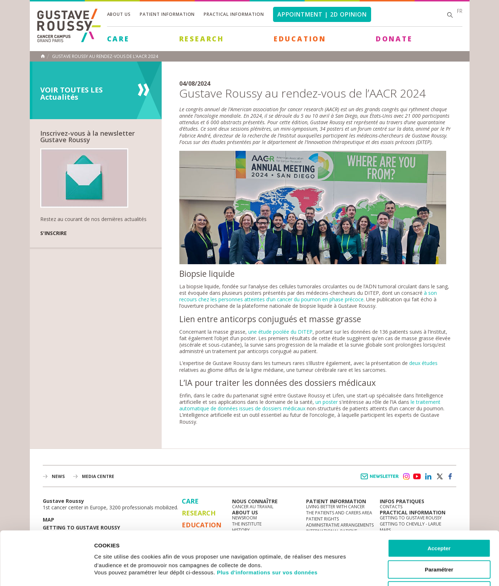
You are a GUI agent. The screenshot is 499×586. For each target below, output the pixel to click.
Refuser (439, 540)
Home (43, 56)
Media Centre (98, 476)
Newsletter (381, 480)
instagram (406, 477)
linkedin (428, 477)
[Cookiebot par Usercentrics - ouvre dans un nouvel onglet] (46, 572)
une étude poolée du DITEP (280, 331)
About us (119, 14)
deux (414, 363)
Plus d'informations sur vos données (267, 522)
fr (459, 11)
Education (300, 39)
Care (118, 39)
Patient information (167, 14)
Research (201, 39)
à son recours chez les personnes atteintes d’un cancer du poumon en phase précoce (308, 296)
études (430, 363)
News (58, 476)
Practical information (234, 14)
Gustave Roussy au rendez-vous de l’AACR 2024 (105, 56)
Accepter (439, 498)
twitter (439, 477)
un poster (326, 401)
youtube (417, 477)
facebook (450, 477)
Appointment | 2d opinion (322, 14)
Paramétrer (439, 519)
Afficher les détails (395, 572)
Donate (394, 39)
